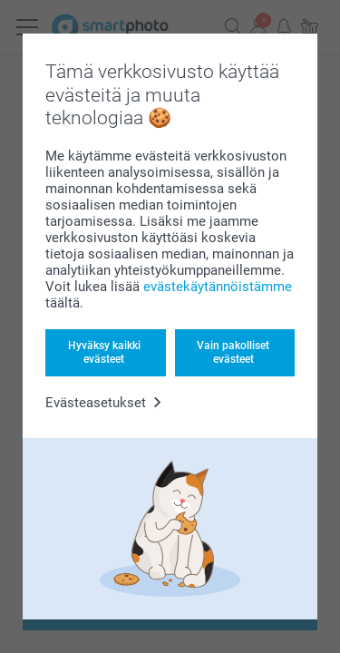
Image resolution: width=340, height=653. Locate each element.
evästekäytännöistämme (217, 286)
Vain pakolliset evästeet (233, 352)
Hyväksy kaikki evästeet (104, 352)
